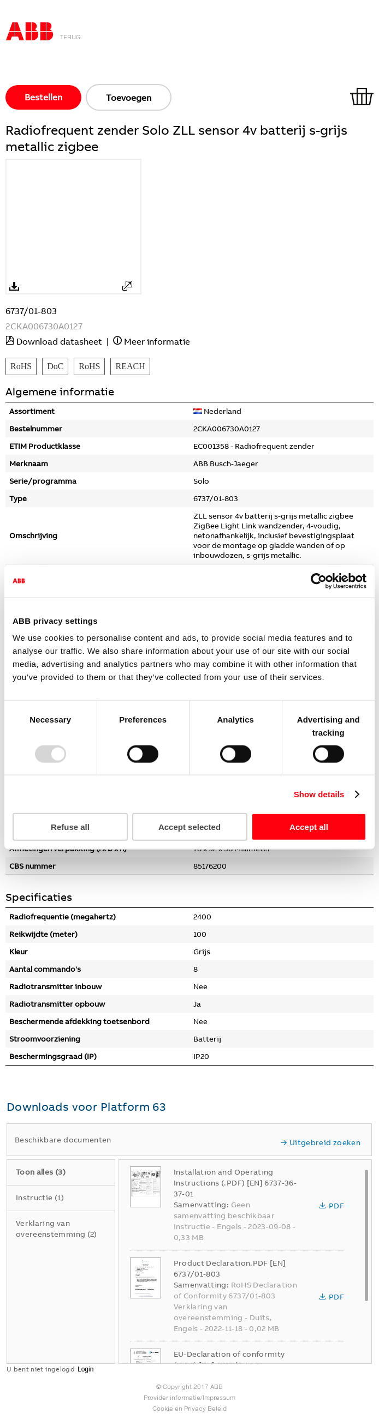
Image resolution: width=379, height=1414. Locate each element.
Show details (319, 793)
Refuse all (70, 827)
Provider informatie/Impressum (189, 1397)
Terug (70, 37)
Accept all (308, 827)
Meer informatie (157, 341)
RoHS (21, 366)
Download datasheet (59, 341)
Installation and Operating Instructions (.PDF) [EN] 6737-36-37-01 (235, 1183)
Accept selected (189, 827)
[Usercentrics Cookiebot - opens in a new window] (318, 581)
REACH (130, 366)
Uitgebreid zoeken (320, 1142)
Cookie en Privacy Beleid (189, 1408)
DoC (55, 366)
